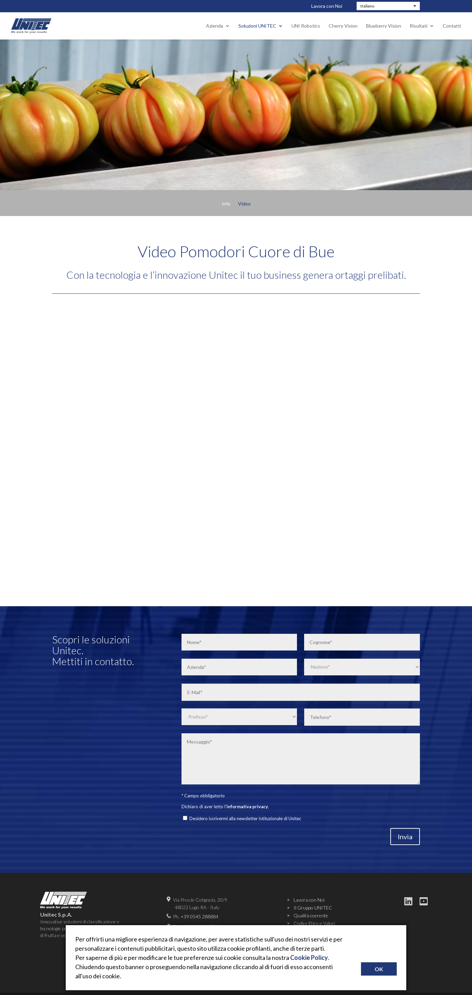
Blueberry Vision (383, 26)
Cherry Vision (343, 26)
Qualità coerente (311, 915)
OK (379, 969)
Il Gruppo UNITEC (313, 907)
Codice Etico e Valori (314, 923)
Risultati (418, 26)
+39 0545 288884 (199, 916)
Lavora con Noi (326, 6)
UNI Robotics (306, 26)
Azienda (214, 26)
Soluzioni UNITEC (257, 26)
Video (244, 203)
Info (226, 203)
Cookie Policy (309, 957)
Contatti (452, 26)
